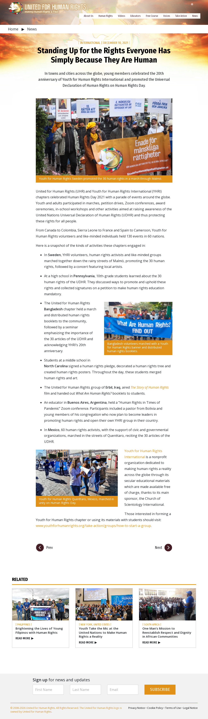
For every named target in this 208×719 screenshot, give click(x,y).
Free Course (152, 15)
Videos (121, 15)
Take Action (181, 15)
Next (158, 547)
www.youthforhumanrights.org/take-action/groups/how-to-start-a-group (93, 525)
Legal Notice (190, 708)
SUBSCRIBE (160, 689)
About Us (88, 15)
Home (13, 28)
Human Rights (106, 15)
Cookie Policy (155, 708)
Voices (166, 15)
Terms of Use (173, 708)
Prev (49, 547)
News (195, 15)
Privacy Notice (136, 708)
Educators (135, 15)
